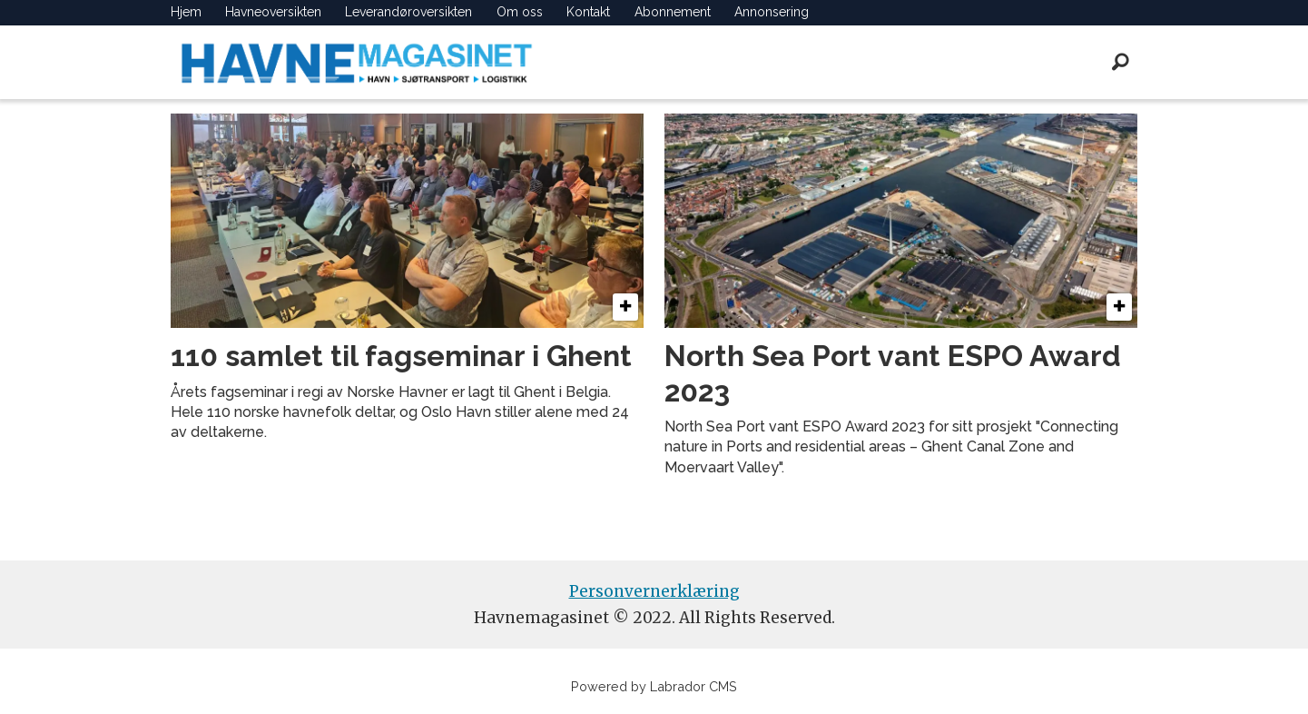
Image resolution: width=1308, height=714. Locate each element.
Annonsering (771, 12)
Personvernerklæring (654, 591)
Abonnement (672, 12)
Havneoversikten (273, 12)
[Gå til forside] (356, 62)
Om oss (520, 12)
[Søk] (1121, 61)
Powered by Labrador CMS (654, 686)
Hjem (186, 12)
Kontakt (588, 12)
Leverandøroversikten (408, 12)
